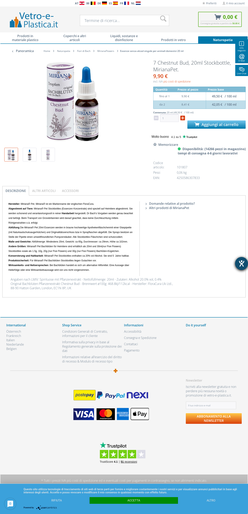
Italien (10, 340)
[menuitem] (8, 3)
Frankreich (13, 336)
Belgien (11, 349)
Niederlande (15, 344)
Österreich (13, 331)
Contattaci (131, 344)
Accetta (133, 500)
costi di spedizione (85, 480)
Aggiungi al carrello (216, 124)
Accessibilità (132, 331)
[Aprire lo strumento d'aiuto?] (241, 263)
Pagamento (132, 350)
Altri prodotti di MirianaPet (167, 208)
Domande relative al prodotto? (170, 203)
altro (211, 500)
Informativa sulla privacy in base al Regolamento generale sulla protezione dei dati (92, 346)
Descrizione (15, 191)
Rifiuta (56, 500)
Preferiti (209, 3)
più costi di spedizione (177, 81)
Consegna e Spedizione (140, 338)
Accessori (70, 191)
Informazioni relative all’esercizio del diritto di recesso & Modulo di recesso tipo (92, 359)
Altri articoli (44, 191)
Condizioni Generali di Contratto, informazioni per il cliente (85, 333)
